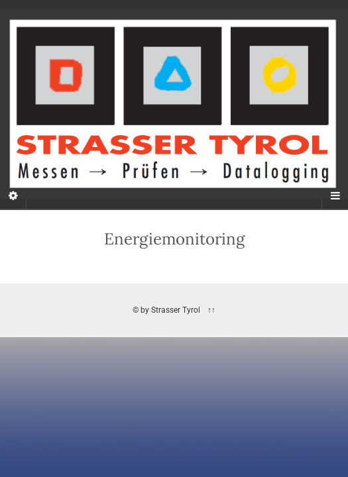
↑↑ (210, 310)
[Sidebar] (13, 196)
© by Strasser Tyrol (166, 310)
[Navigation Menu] (334, 196)
